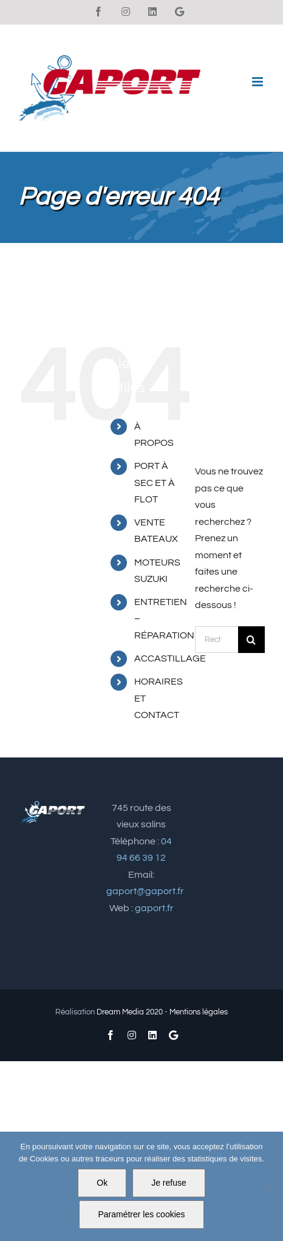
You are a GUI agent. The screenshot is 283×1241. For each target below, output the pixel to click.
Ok (102, 1183)
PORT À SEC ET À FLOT (154, 482)
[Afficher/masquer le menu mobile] (258, 81)
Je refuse (168, 1183)
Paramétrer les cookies (141, 1214)
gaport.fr (154, 908)
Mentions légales (198, 1012)
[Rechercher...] (216, 639)
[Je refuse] (268, 1186)
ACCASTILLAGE (170, 658)
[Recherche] (251, 639)
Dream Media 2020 (130, 1012)
